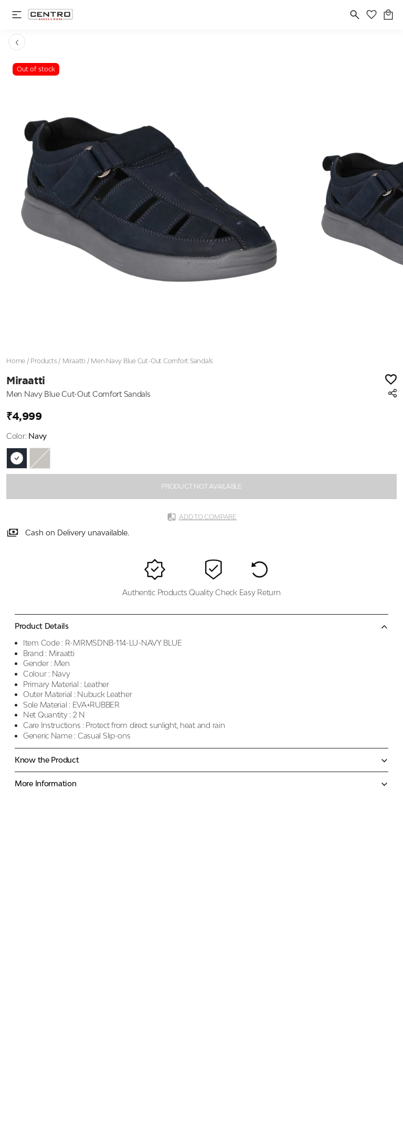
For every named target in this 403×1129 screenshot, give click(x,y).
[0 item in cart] (388, 14)
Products (43, 361)
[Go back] (16, 42)
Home (15, 361)
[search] (354, 14)
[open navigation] (16, 14)
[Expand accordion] (201, 760)
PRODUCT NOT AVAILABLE (201, 486)
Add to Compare (201, 517)
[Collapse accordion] (201, 626)
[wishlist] (371, 14)
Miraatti (74, 361)
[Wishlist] (391, 380)
